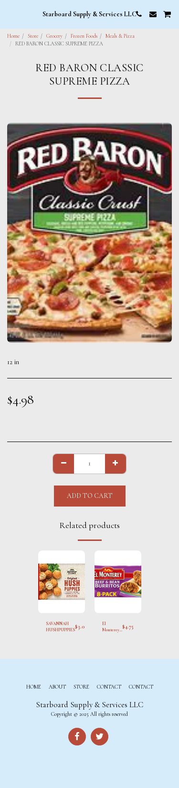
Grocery (54, 36)
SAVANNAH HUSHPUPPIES (60, 627)
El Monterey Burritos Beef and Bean (110, 627)
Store (33, 36)
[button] (10, 14)
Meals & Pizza (120, 36)
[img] (61, 582)
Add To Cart (90, 496)
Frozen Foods (84, 36)
